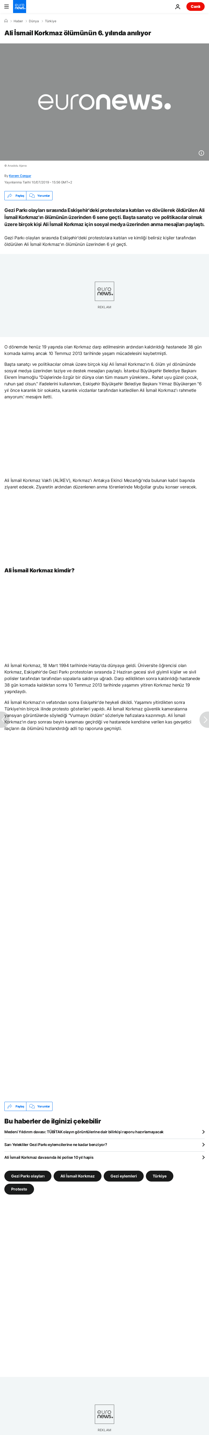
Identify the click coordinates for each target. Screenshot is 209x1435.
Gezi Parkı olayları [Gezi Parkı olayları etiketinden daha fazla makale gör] (28, 1176)
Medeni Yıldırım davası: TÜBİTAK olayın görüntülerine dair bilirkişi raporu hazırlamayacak (84, 1131)
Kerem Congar (20, 176)
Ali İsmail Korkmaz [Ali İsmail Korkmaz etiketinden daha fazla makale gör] (77, 1176)
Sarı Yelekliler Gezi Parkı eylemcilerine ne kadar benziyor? (55, 1144)
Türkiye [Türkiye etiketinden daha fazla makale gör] (160, 1176)
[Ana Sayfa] (6, 21)
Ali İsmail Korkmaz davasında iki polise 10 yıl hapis (48, 1157)
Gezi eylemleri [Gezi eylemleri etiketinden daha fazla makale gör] (123, 1176)
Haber (18, 21)
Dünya (34, 21)
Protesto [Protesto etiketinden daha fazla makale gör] (19, 1189)
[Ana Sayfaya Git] (19, 6)
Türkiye (50, 21)
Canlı (195, 6)
